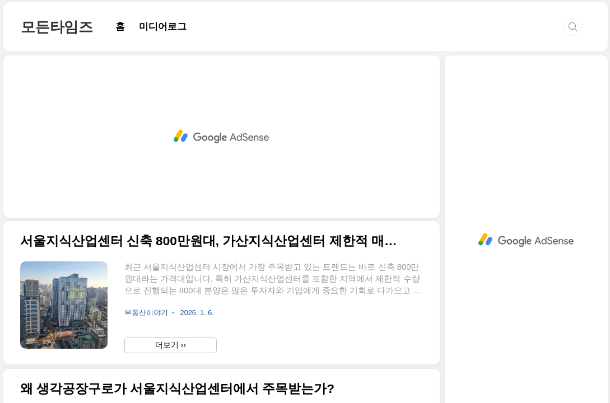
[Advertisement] (221, 136)
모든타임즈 (57, 27)
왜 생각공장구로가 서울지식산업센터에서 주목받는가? (177, 389)
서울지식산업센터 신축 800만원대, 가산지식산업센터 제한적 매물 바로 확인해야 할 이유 (211, 241)
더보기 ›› (170, 344)
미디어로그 (163, 26)
